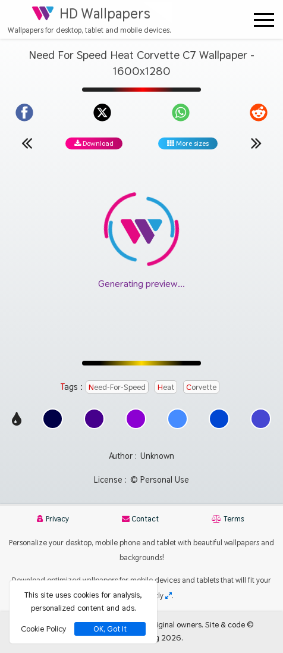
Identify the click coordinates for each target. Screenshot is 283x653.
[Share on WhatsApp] (181, 112)
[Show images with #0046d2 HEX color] (219, 426)
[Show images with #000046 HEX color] (52, 426)
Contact (140, 519)
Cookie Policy (43, 628)
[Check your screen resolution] (168, 595)
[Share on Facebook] (24, 112)
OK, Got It (110, 629)
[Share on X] (102, 112)
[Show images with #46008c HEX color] (94, 426)
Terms (228, 519)
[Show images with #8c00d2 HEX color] (135, 426)
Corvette (201, 387)
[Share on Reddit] (259, 112)
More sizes (188, 143)
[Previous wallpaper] (26, 142)
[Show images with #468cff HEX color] (177, 426)
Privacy (53, 519)
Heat (166, 387)
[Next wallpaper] (256, 142)
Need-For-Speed (117, 387)
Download (94, 143)
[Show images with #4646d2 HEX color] (260, 426)
